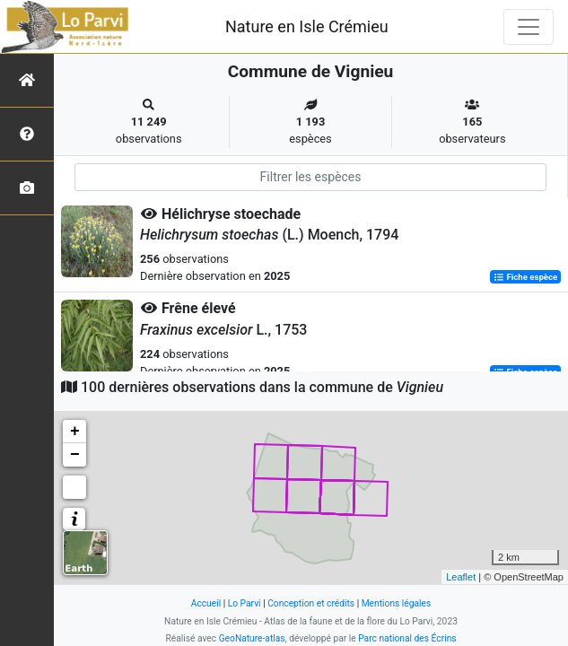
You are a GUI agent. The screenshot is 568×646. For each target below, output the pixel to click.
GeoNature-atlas (252, 638)
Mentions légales (397, 603)
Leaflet (461, 577)
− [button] (75, 455)
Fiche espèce (525, 277)
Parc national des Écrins (407, 638)
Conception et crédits (310, 603)
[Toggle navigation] (528, 27)
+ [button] (75, 431)
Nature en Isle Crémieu (307, 26)
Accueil (206, 603)
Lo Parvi (244, 603)
